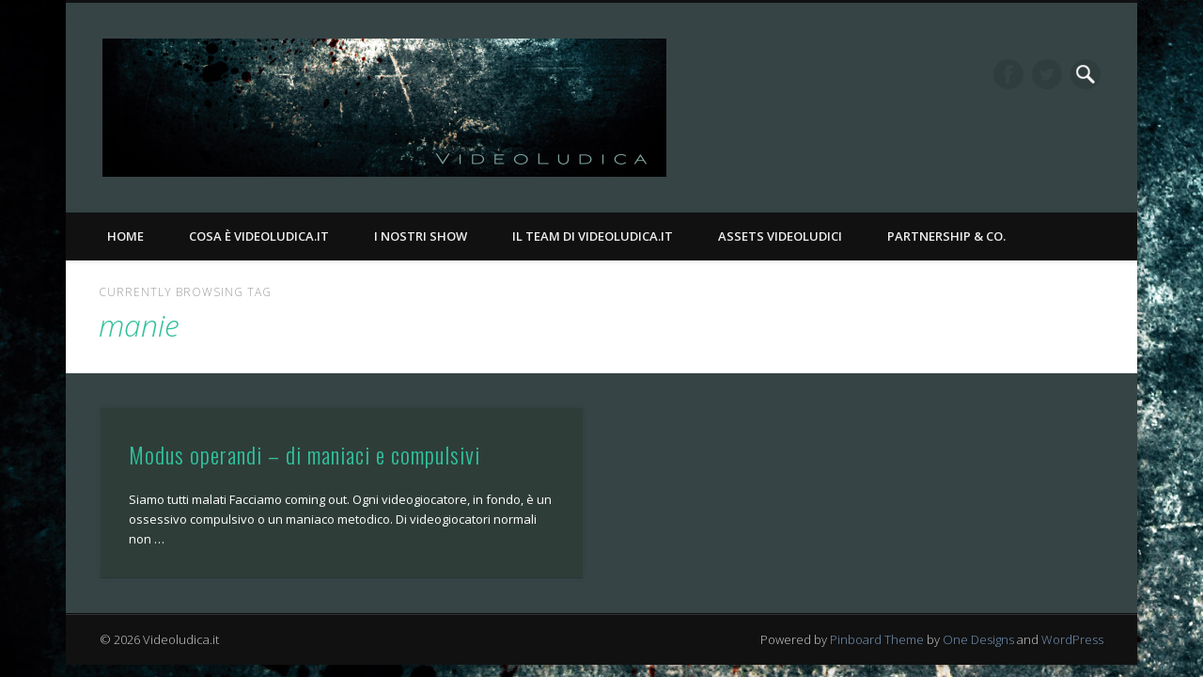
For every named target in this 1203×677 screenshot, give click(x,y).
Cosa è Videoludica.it (259, 236)
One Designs (978, 639)
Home (125, 236)
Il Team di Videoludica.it (592, 236)
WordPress (1072, 639)
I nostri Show (420, 236)
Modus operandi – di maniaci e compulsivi (304, 454)
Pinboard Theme (877, 639)
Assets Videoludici (780, 236)
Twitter (1047, 74)
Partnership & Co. (946, 236)
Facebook (1008, 74)
